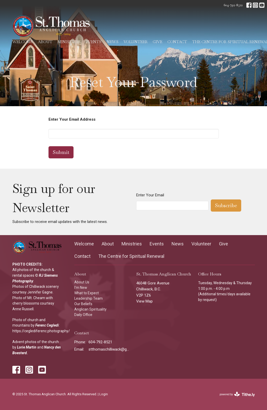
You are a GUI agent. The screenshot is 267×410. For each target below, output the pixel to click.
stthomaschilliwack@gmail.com (109, 349)
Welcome (22, 41)
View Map (144, 301)
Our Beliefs (83, 304)
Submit (61, 152)
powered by (237, 394)
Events (93, 41)
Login (103, 394)
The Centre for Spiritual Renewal (131, 256)
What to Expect (86, 293)
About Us (81, 282)
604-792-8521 (233, 5)
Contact (177, 41)
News (112, 41)
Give (157, 41)
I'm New (80, 287)
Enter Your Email (150, 195)
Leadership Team (88, 298)
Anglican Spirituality (90, 309)
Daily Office (83, 315)
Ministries (69, 41)
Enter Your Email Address (71, 119)
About (45, 41)
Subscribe (226, 205)
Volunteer (136, 41)
